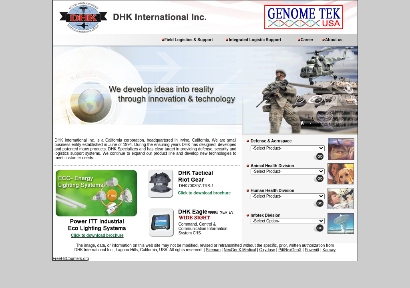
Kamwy (329, 250)
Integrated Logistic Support (255, 40)
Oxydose (267, 250)
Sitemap (213, 250)
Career (307, 40)
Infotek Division (265, 215)
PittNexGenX (289, 250)
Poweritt (312, 250)
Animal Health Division (272, 166)
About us (333, 40)
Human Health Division (272, 190)
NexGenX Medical (240, 250)
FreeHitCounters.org (71, 258)
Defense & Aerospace (271, 141)
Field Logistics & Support (189, 40)
